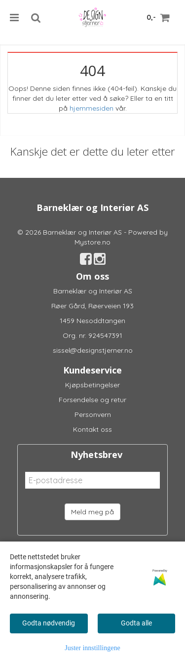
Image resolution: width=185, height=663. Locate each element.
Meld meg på (92, 511)
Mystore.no (92, 242)
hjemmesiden (91, 108)
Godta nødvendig (48, 623)
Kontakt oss (92, 429)
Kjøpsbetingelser (92, 384)
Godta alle (136, 623)
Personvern (92, 414)
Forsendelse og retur (92, 399)
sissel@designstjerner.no (93, 350)
